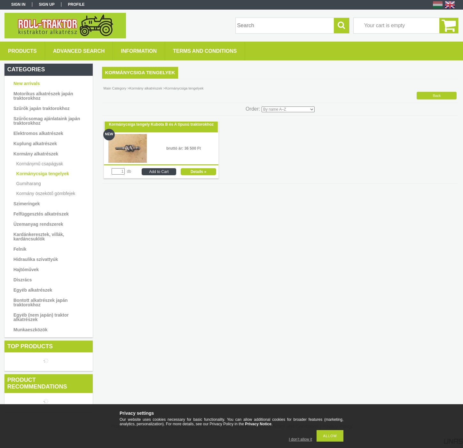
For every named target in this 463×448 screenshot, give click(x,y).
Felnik (19, 249)
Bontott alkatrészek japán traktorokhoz (40, 302)
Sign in (18, 4)
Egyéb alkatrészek (32, 290)
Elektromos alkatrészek (38, 133)
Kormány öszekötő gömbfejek (45, 193)
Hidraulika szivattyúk (35, 259)
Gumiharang (28, 183)
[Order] (288, 109)
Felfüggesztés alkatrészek (41, 213)
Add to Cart (159, 171)
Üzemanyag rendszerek (38, 224)
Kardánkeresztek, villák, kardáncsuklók (38, 236)
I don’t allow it (300, 439)
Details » (198, 171)
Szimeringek (26, 203)
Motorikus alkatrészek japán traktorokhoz (43, 96)
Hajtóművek (26, 269)
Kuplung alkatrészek (35, 143)
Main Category (115, 88)
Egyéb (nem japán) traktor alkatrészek (41, 317)
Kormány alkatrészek (35, 153)
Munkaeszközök (30, 329)
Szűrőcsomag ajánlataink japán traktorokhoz (46, 121)
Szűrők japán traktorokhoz (41, 108)
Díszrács (22, 279)
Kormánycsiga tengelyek (42, 173)
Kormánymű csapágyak (39, 163)
